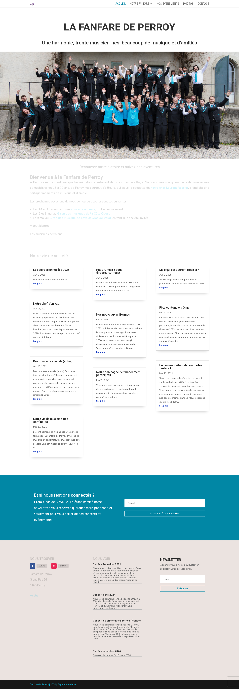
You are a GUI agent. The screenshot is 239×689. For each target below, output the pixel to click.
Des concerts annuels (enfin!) (52, 361)
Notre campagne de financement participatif (118, 373)
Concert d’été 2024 (104, 594)
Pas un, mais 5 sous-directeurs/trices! (109, 271)
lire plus (37, 283)
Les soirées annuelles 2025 (51, 269)
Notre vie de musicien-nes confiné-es (50, 420)
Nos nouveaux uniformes (113, 314)
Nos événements (168, 3)
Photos (188, 3)
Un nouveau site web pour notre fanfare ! (180, 366)
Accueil (121, 3)
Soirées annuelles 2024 (107, 651)
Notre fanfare (139, 3)
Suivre (42, 565)
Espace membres (67, 684)
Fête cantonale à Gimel (174, 307)
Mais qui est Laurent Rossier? (179, 269)
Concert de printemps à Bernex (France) (117, 620)
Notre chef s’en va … (46, 303)
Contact (203, 3)
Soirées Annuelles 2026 (107, 564)
